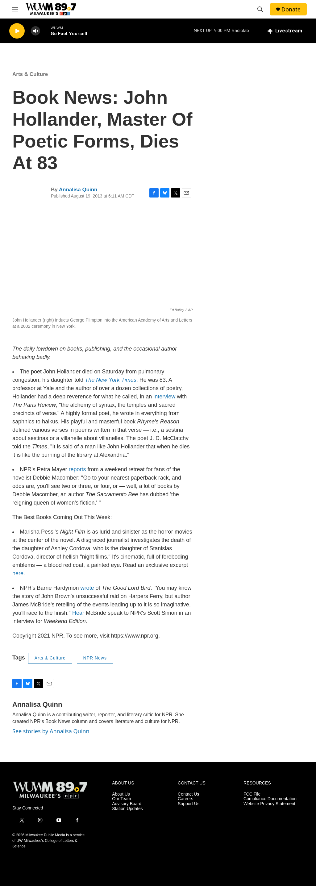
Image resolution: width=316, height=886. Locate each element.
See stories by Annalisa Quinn (50, 731)
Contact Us (188, 794)
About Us (121, 794)
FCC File (251, 794)
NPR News (95, 657)
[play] (17, 31)
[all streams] (285, 31)
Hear (78, 613)
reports (77, 469)
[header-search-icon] (260, 9)
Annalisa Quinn (78, 190)
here (17, 573)
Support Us (188, 803)
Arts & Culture (30, 74)
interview (164, 396)
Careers (185, 799)
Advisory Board (126, 803)
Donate (291, 9)
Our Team (121, 799)
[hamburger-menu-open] (15, 9)
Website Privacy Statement (269, 803)
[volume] (35, 31)
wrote (87, 588)
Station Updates (127, 808)
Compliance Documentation (270, 799)
